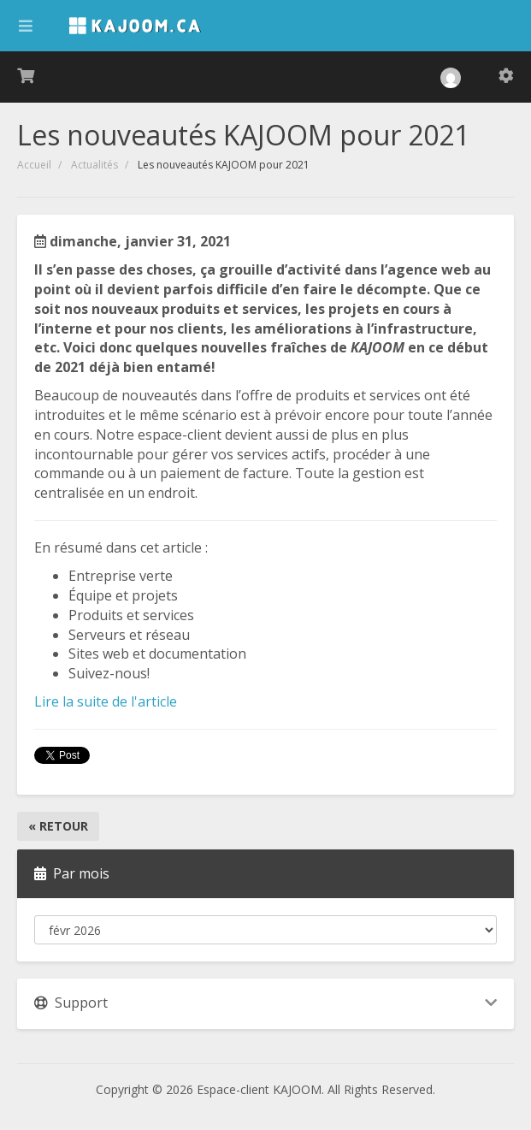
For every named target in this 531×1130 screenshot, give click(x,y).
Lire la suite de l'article (105, 701)
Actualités (94, 164)
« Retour (58, 826)
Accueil (34, 164)
